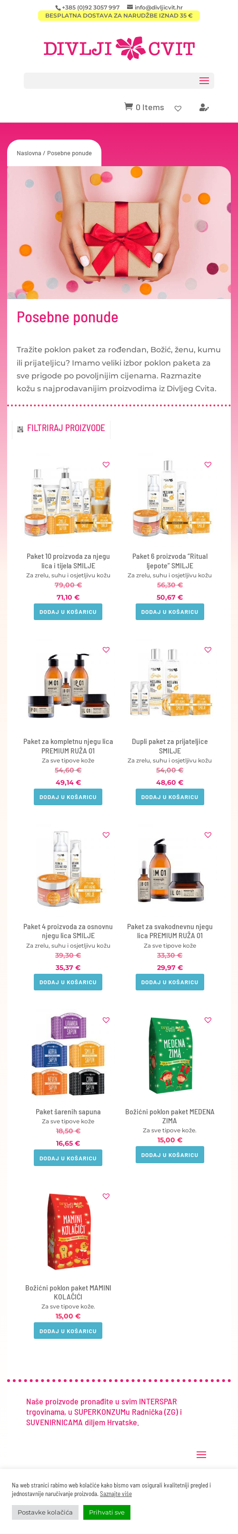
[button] (106, 464)
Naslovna (29, 153)
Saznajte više (116, 1493)
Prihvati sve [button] (107, 1512)
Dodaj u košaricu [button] (68, 611)
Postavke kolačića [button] (45, 1512)
